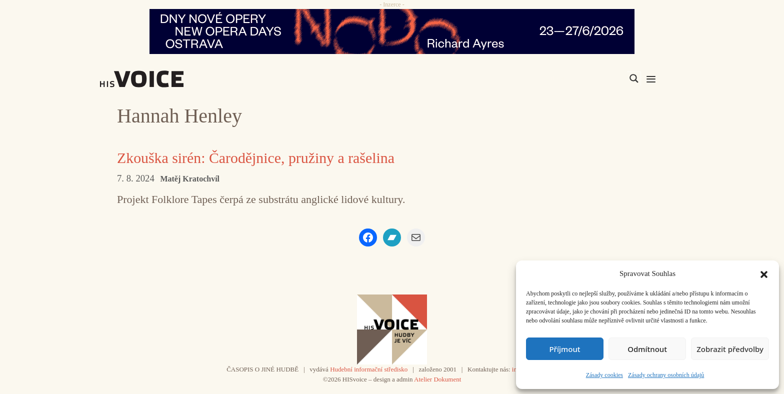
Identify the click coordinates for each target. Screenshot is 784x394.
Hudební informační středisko (369, 369)
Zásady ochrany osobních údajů (666, 375)
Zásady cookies (604, 375)
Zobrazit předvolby (730, 349)
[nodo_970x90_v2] (392, 31)
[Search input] (586, 79)
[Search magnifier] (634, 79)
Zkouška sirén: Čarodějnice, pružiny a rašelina (256, 158)
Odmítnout (647, 349)
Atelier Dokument (437, 379)
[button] (764, 273)
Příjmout (564, 349)
